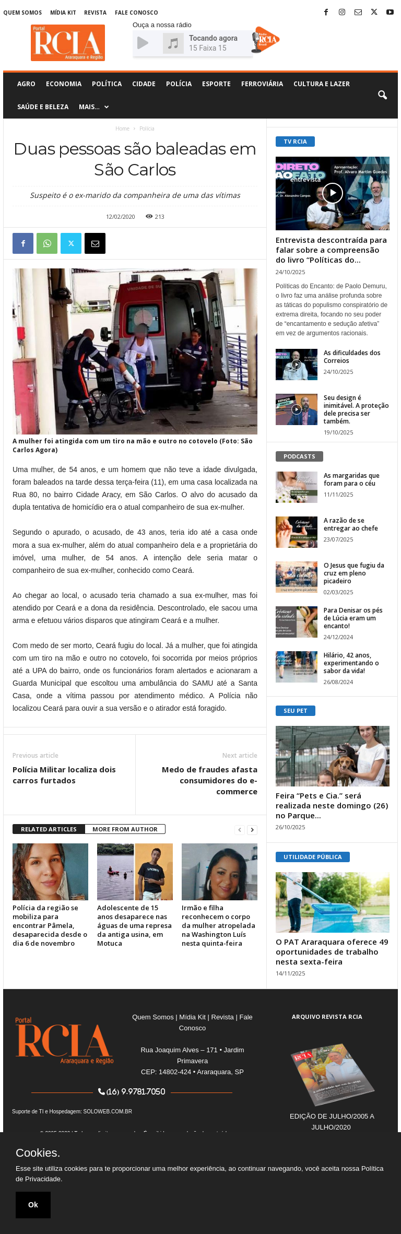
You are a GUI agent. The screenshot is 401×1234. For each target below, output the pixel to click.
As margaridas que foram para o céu (352, 479)
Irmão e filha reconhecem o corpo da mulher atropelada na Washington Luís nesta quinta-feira (218, 925)
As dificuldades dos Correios (352, 356)
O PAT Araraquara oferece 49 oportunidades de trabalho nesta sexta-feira (332, 951)
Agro (26, 83)
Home (122, 128)
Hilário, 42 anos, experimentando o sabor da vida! (351, 663)
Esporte (216, 83)
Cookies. (38, 1153)
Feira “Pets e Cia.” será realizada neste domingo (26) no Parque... (332, 805)
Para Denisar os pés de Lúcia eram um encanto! (353, 618)
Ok (33, 1205)
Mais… (94, 107)
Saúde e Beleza (42, 106)
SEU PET (296, 710)
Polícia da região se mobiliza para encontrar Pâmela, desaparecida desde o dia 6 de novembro (50, 925)
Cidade (144, 83)
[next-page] (252, 829)
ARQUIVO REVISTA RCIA (327, 1016)
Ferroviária (262, 83)
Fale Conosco (136, 12)
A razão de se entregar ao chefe (351, 524)
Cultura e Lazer (321, 83)
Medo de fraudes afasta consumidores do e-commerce (209, 780)
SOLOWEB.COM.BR (108, 1111)
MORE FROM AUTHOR (125, 829)
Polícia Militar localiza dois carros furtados (64, 774)
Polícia (179, 83)
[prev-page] (239, 829)
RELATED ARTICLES (49, 829)
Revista (95, 12)
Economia (63, 83)
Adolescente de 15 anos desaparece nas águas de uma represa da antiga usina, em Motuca (134, 925)
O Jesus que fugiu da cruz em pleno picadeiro (354, 573)
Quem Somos (22, 12)
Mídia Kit (63, 12)
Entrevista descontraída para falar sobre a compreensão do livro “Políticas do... (331, 249)
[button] (382, 95)
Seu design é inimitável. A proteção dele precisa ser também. (356, 409)
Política (107, 83)
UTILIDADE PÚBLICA (313, 857)
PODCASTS (299, 456)
